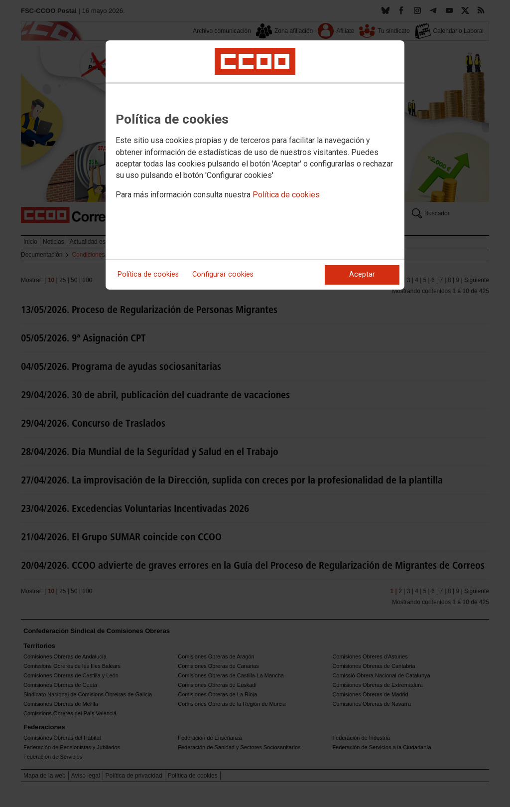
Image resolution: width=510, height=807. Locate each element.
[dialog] (255, 165)
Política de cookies (286, 194)
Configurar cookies (223, 274)
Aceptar (362, 274)
